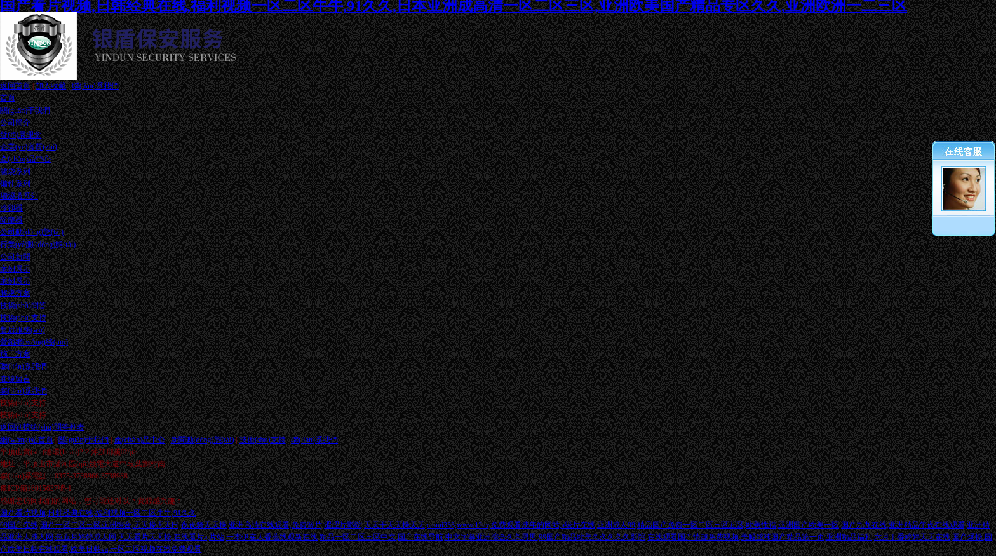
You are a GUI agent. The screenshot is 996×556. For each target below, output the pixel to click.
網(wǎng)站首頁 (26, 439)
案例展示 (15, 268)
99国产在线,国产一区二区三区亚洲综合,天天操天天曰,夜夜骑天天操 (113, 524)
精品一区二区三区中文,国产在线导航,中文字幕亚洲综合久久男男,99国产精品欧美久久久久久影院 (482, 536)
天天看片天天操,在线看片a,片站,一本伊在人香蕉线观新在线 (218, 536)
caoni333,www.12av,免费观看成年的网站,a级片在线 (511, 524)
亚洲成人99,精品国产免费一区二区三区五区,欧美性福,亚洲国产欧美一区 (718, 524)
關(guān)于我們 (25, 110)
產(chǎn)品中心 (25, 158)
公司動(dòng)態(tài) (32, 231)
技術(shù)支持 (262, 439)
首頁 (7, 97)
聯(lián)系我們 (95, 85)
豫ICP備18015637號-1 (36, 488)
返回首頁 (15, 85)
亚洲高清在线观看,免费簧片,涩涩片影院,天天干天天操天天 (327, 524)
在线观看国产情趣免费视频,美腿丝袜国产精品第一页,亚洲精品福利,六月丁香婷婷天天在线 (798, 536)
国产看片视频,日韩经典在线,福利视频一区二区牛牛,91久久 (98, 512)
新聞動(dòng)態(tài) (202, 439)
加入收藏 (51, 85)
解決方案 (15, 292)
